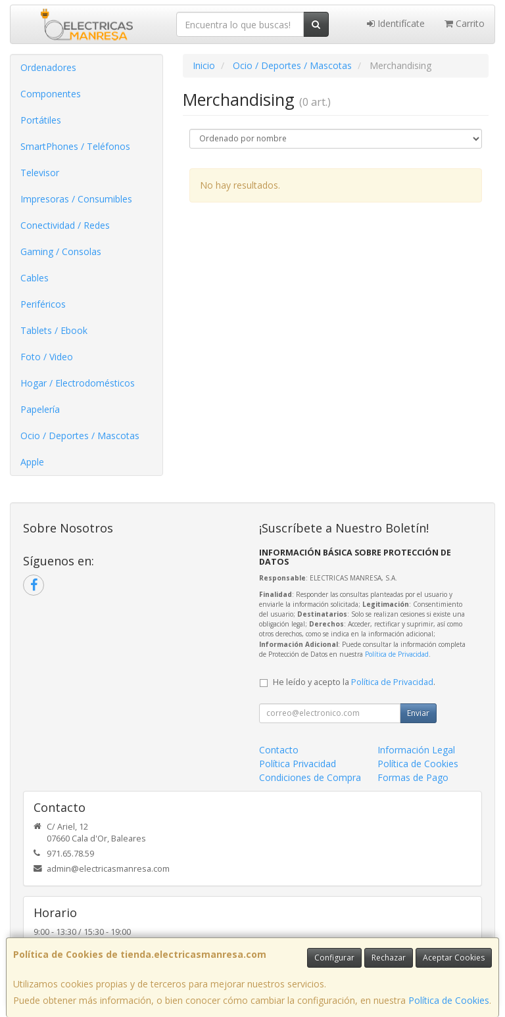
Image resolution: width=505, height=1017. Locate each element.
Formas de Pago (412, 777)
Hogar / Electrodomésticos (77, 383)
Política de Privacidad (397, 654)
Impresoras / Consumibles (76, 199)
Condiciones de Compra (310, 777)
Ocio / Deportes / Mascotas (79, 435)
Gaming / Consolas (60, 251)
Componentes (50, 93)
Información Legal (416, 750)
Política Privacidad (297, 763)
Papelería (40, 409)
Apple (32, 462)
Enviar (418, 713)
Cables (34, 278)
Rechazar (389, 957)
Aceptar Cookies (454, 957)
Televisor (39, 172)
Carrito (465, 23)
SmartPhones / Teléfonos (75, 146)
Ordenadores (48, 67)
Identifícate (396, 23)
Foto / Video (46, 356)
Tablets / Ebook (53, 330)
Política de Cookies (448, 1000)
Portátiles (40, 120)
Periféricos (43, 304)
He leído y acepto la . (354, 682)
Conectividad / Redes (65, 225)
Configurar (334, 957)
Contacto (279, 750)
